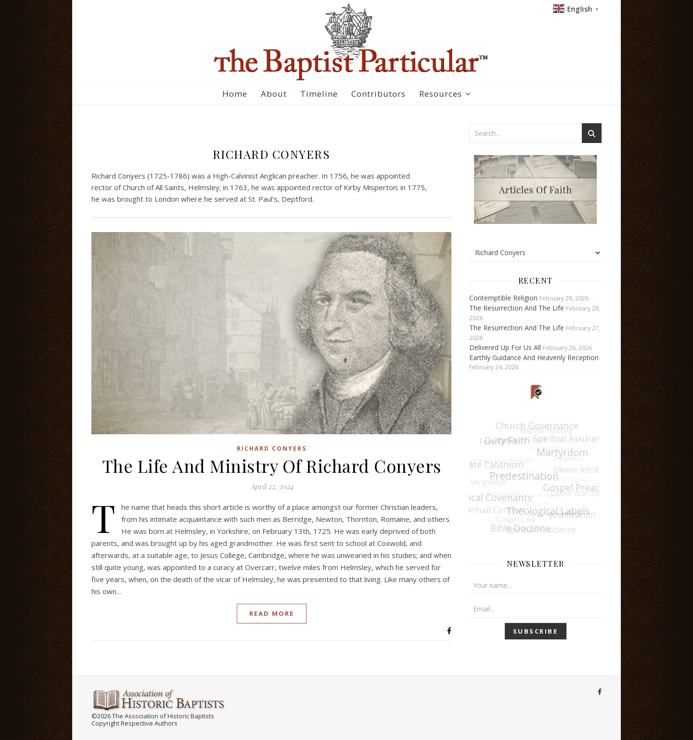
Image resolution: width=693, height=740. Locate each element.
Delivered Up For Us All (505, 347)
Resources (440, 93)
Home (234, 93)
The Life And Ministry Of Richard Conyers (271, 465)
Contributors (378, 93)
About (274, 93)
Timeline (319, 93)
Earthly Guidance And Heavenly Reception (534, 357)
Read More (271, 613)
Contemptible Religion (503, 297)
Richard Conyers (272, 448)
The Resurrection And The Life (516, 307)
